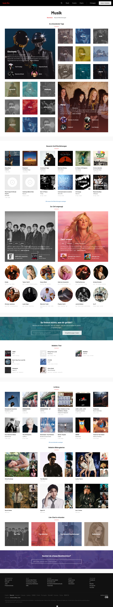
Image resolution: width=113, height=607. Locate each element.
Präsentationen (9, 585)
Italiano (29, 595)
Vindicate (96, 409)
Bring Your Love (52, 351)
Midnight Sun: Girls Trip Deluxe (77, 256)
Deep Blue (8, 168)
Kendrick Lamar (9, 410)
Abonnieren (71, 583)
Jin (13, 362)
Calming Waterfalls (28, 192)
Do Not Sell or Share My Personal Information (79, 600)
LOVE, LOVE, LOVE (80, 409)
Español (17, 595)
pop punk (60, 372)
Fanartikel (50, 585)
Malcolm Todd (44, 304)
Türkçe (61, 595)
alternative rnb (43, 306)
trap (59, 306)
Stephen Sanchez (80, 410)
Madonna (50, 353)
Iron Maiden (95, 127)
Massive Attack (19, 74)
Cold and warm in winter (65, 192)
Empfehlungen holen (72, 333)
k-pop (10, 243)
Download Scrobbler (52, 580)
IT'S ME (50, 360)
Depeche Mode (43, 66)
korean (101, 306)
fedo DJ (77, 193)
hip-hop (7, 284)
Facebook (92, 580)
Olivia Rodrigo (51, 370)
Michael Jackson (10, 304)
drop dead (51, 368)
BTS (13, 353)
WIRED (77, 434)
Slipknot (70, 127)
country (27, 284)
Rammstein (95, 120)
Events (74, 3)
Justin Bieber (79, 304)
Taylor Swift (26, 282)
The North (42, 170)
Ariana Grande (97, 282)
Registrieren (105, 3)
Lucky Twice (79, 479)
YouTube (92, 587)
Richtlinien (53, 600)
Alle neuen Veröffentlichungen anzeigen (56, 201)
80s (8, 306)
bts (16, 243)
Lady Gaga (26, 304)
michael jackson (14, 306)
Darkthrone (8, 436)
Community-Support (31, 582)
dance (26, 306)
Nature (24, 193)
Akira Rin (60, 193)
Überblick (50, 17)
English (7, 595)
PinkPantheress (80, 282)
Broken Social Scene (45, 436)
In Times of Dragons (81, 168)
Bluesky (92, 583)
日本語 (33, 595)
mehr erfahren (34, 60)
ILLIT (94, 304)
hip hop (48, 284)
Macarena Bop (97, 192)
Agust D (14, 370)
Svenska (56, 595)
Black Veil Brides (97, 410)
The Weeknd (43, 479)
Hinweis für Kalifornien (62, 600)
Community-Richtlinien (32, 583)
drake (13, 284)
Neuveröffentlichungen (60, 17)
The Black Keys (26, 170)
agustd (14, 372)
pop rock (50, 372)
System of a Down (73, 120)
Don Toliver (78, 510)
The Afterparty (27, 434)
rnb (70, 284)
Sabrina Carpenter (63, 282)
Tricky (41, 193)
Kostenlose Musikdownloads (54, 583)
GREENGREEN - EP (45, 409)
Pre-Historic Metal (10, 434)
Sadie (59, 436)
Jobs (6, 583)
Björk (40, 74)
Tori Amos (78, 170)
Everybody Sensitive (11, 409)
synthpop (55, 372)
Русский (50, 595)
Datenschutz (47, 600)
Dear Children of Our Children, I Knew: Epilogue (64, 410)
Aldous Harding (97, 436)
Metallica (75, 108)
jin (13, 363)
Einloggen (93, 3)
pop (63, 243)
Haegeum (15, 368)
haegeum (21, 372)
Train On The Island (98, 434)
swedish (69, 243)
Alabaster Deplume (63, 412)
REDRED (85, 351)
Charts (82, 3)
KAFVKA (7, 195)
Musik (67, 3)
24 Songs (78, 192)
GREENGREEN (26, 409)
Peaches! (25, 168)
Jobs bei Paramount (10, 602)
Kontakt (7, 582)
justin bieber (87, 306)
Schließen (57, 606)
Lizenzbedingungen (39, 600)
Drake (6, 282)
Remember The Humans (47, 434)
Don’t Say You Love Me (18, 360)
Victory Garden (97, 168)
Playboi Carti (61, 304)
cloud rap (62, 306)
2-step (85, 284)
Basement (78, 436)
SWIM (40, 256)
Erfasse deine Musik (31, 580)
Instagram (92, 585)
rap (10, 284)
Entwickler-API (51, 582)
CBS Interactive (8, 600)
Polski (38, 595)
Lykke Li (25, 436)
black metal (81, 306)
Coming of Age (44, 168)
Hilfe (27, 585)
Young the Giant (97, 170)
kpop (22, 243)
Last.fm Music (19, 602)
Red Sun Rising (62, 168)
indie (49, 306)
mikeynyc (95, 193)
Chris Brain (61, 170)
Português (44, 595)
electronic (80, 284)
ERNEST (7, 170)
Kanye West (43, 282)
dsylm (18, 363)
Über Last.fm (8, 580)
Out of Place (43, 192)
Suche (61, 3)
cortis (84, 355)
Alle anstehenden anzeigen (56, 442)
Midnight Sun (95, 256)
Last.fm (8, 3)
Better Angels (62, 434)
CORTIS (85, 353)
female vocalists (80, 243)
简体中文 (66, 595)
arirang (17, 355)
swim (13, 355)
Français (23, 595)
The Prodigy (18, 66)
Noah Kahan (8, 510)
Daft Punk (22, 55)
